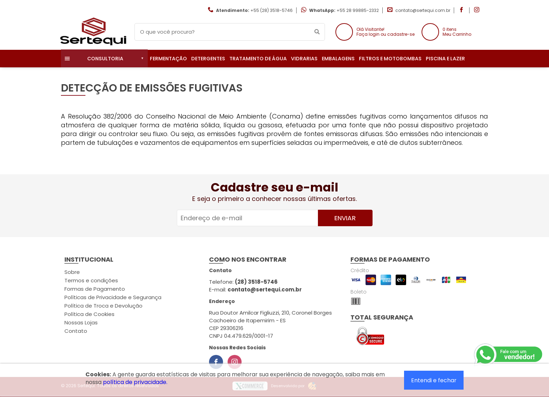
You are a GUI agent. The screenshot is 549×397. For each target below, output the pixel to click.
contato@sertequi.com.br (422, 10)
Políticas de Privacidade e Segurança (112, 297)
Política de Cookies (89, 314)
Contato (75, 331)
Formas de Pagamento (94, 288)
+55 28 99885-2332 (357, 10)
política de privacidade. (135, 382)
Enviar (345, 218)
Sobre (72, 272)
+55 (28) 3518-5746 (271, 10)
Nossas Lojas (81, 322)
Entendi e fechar (434, 380)
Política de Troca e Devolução (103, 305)
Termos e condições (91, 280)
